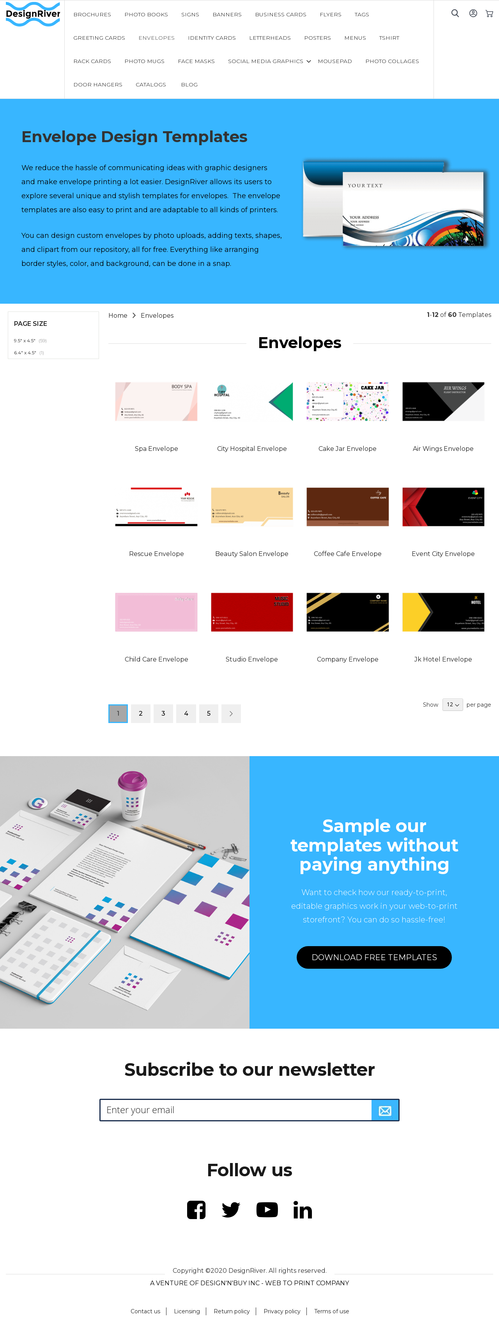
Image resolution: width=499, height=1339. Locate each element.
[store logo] (35, 14)
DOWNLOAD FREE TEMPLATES (374, 957)
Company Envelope (348, 659)
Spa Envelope (156, 448)
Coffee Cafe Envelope (348, 554)
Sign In (473, 13)
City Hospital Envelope (252, 448)
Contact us (145, 1311)
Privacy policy (282, 1311)
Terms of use (331, 1311)
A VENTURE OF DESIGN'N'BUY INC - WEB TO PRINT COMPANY (249, 1283)
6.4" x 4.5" (33, 352)
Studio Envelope (252, 659)
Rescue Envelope (156, 554)
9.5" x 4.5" (34, 340)
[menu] (249, 49)
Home (118, 315)
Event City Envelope (443, 554)
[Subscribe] (385, 1110)
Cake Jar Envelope (348, 448)
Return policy (232, 1311)
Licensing (187, 1311)
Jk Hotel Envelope (443, 659)
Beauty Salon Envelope (251, 554)
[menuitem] (92, 14)
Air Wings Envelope (443, 448)
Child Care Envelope (156, 659)
